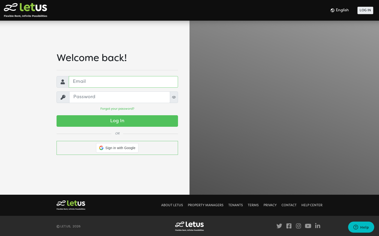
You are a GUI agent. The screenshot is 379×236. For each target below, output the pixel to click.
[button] (117, 148)
